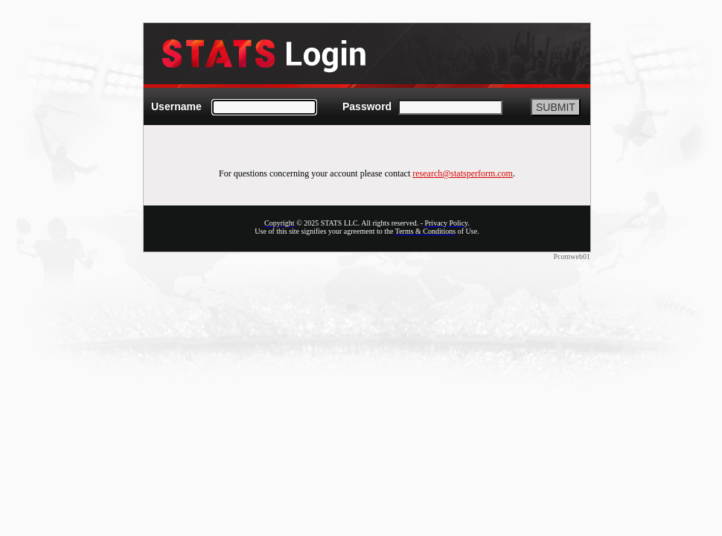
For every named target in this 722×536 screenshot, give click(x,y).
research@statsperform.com (462, 173)
